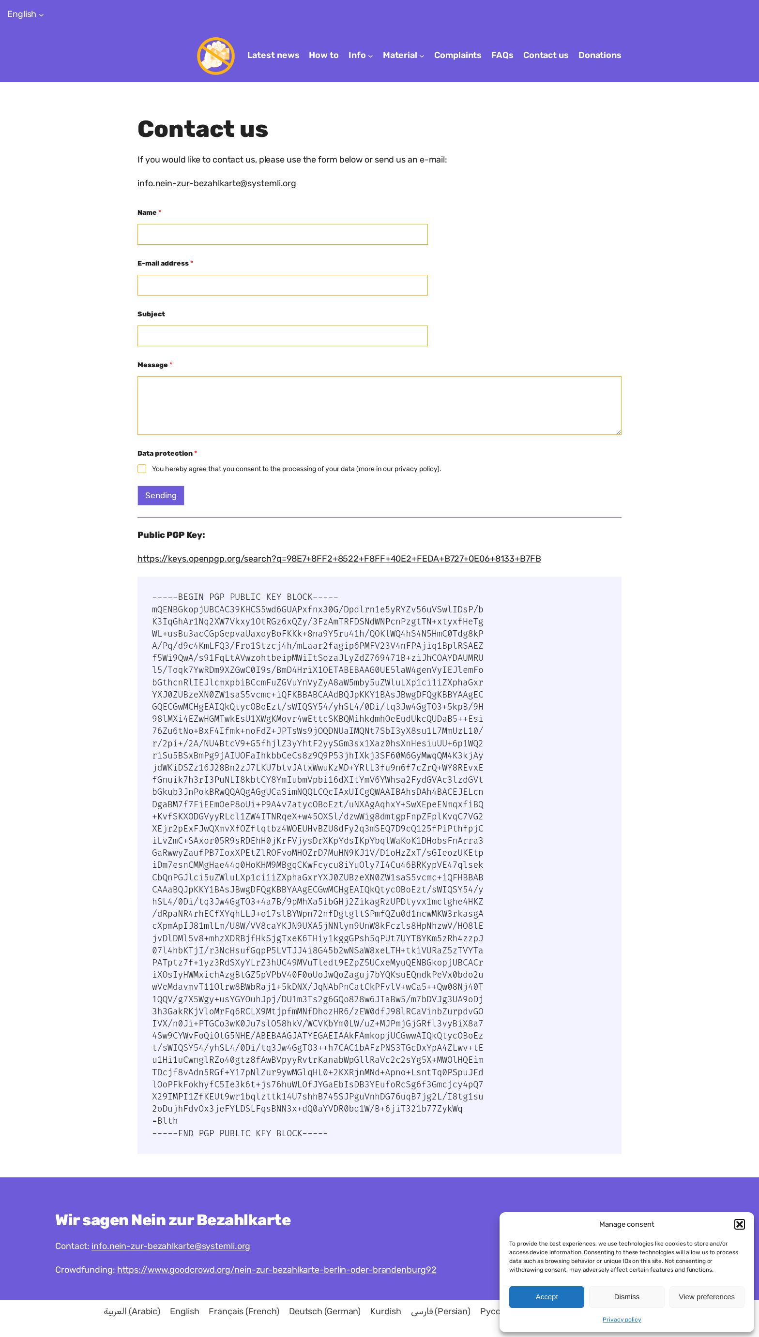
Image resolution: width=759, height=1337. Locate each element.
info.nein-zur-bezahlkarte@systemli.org (170, 1246)
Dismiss (627, 1296)
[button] (739, 1224)
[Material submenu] (422, 56)
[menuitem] (132, 1311)
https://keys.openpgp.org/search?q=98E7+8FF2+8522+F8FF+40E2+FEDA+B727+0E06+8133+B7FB (339, 558)
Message (154, 365)
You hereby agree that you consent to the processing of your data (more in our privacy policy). (296, 469)
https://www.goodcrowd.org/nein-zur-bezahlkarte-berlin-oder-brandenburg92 (277, 1269)
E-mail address (165, 263)
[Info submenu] (370, 56)
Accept (547, 1296)
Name (149, 212)
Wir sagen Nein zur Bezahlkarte (172, 1220)
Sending (161, 495)
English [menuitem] (184, 1311)
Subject (151, 314)
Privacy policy (622, 1319)
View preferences (707, 1296)
